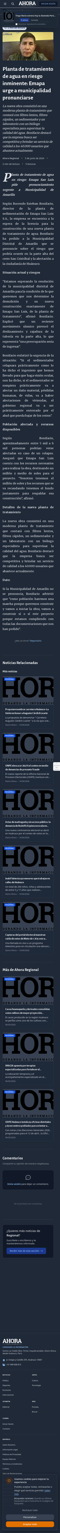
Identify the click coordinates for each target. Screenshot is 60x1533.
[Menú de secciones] (5, 3)
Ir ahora (24, 22)
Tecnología (36, 1385)
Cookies (6, 1468)
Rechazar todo (30, 1510)
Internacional (8, 1395)
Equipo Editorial (9, 1459)
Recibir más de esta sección (26, 1250)
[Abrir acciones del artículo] (56, 766)
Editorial (6, 1407)
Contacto (6, 1429)
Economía (7, 1390)
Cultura (35, 1380)
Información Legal (10, 1449)
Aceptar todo (30, 1524)
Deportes (6, 1385)
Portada (35, 1407)
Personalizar (30, 1517)
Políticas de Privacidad (12, 1454)
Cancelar (34, 22)
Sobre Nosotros (9, 1445)
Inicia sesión (14, 1183)
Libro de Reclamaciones (12, 1473)
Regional (14, 11)
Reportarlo (35, 640)
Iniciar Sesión (48, 3)
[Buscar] (12, 3)
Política (5, 1380)
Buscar (35, 1411)
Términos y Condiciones (12, 1464)
